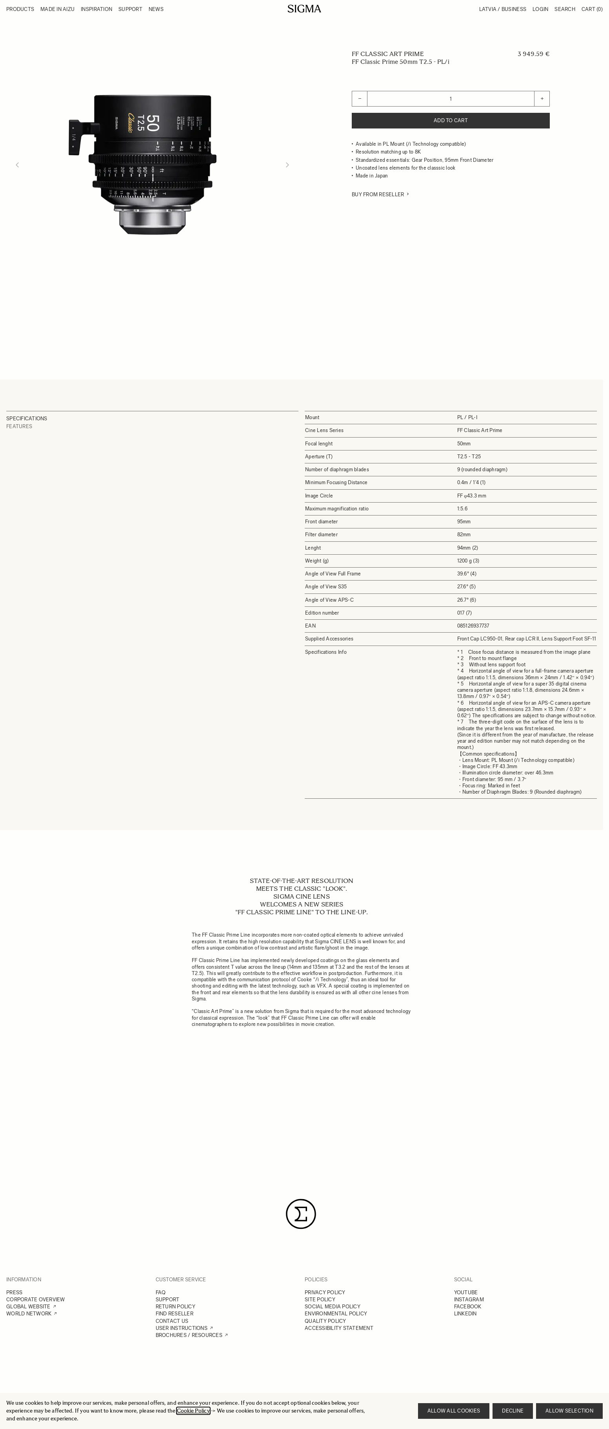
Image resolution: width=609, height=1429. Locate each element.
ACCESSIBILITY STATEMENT (339, 1328)
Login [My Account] (540, 9)
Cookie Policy (193, 1410)
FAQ (161, 1292)
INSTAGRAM (469, 1299)
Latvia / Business (502, 9)
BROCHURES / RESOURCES (189, 1335)
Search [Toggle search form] (564, 9)
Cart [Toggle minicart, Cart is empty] (592, 9)
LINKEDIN (465, 1314)
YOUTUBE (466, 1292)
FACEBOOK (468, 1307)
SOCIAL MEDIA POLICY (332, 1307)
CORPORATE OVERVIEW (35, 1299)
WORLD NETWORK (28, 1314)
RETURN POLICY (175, 1307)
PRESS (14, 1292)
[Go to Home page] (304, 9)
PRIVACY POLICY (325, 1292)
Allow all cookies (453, 1411)
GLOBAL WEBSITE (28, 1307)
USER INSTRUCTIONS (181, 1328)
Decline (513, 1411)
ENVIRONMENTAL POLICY (336, 1314)
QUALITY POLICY (325, 1321)
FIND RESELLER (174, 1314)
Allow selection (569, 1411)
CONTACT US (172, 1321)
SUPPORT (168, 1299)
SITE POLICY (320, 1299)
